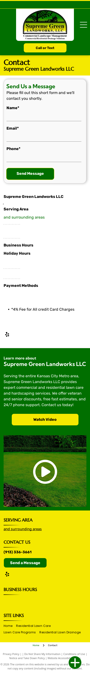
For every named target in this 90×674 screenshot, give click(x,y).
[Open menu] (83, 24)
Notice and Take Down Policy (27, 658)
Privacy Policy (11, 654)
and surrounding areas (24, 217)
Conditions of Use (74, 654)
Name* (12, 108)
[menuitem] (10, 626)
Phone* (13, 148)
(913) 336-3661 (17, 552)
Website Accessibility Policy (64, 658)
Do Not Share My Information (42, 654)
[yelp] (7, 335)
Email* (12, 128)
